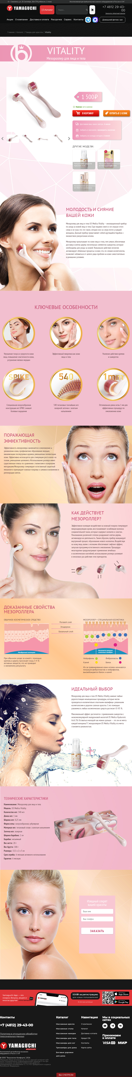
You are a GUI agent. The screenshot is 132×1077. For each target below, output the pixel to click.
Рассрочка (56, 19)
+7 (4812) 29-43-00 (16, 1025)
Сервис (68, 19)
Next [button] (69, 138)
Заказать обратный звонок (115, 13)
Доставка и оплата (39, 19)
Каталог (84, 1029)
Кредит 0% (85, 1038)
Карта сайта (86, 1048)
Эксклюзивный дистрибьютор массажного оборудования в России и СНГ (97, 2)
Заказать (97, 931)
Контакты (78, 19)
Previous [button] (2, 138)
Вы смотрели (66, 1075)
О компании (21, 19)
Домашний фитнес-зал (112, 20)
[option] (14, 138)
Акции (10, 19)
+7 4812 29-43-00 (113, 8)
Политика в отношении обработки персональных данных (18, 1035)
